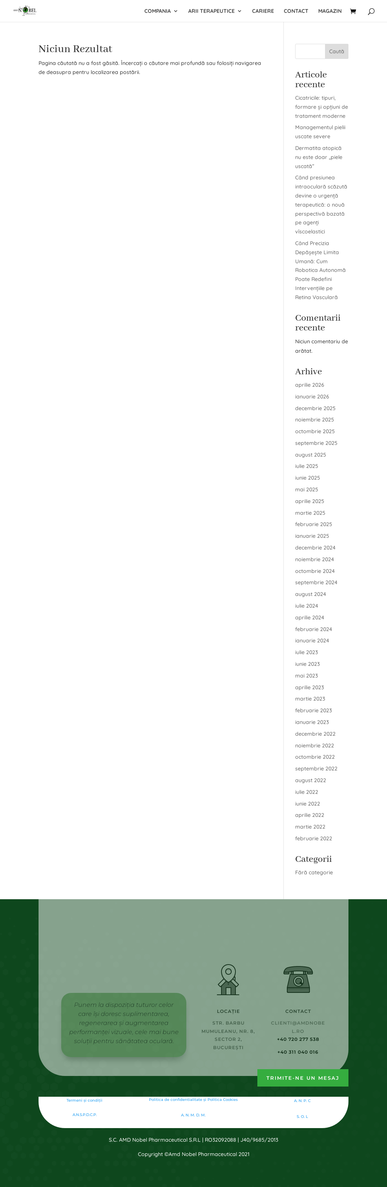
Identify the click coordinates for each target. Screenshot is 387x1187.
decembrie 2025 (315, 408)
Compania (157, 11)
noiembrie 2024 (314, 559)
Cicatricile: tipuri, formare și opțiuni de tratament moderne (321, 106)
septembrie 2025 (316, 443)
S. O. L (302, 1116)
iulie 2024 (306, 605)
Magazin (330, 11)
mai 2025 (306, 489)
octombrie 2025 (315, 431)
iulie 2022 (306, 792)
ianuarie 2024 (312, 640)
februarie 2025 (313, 524)
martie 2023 (310, 698)
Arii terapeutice (211, 11)
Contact (296, 11)
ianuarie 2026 (312, 396)
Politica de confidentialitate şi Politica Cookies (193, 1099)
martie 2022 (310, 826)
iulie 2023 (306, 652)
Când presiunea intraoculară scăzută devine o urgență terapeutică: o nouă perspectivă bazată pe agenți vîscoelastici (321, 204)
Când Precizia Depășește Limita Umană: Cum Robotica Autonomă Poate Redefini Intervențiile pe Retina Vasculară (320, 270)
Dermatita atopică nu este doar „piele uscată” (318, 157)
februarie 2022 (313, 838)
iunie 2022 (307, 803)
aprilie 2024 (309, 617)
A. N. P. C (302, 1100)
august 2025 (310, 454)
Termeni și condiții (84, 1100)
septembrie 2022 (316, 768)
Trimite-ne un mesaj (302, 1078)
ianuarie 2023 (312, 722)
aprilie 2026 (309, 384)
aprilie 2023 (309, 687)
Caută (336, 51)
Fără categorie (314, 872)
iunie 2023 (307, 664)
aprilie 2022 (309, 815)
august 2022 (310, 780)
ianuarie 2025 (312, 536)
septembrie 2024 (316, 582)
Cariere (263, 11)
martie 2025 (310, 512)
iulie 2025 (306, 466)
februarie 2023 (313, 710)
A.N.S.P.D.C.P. (85, 1114)
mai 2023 (306, 675)
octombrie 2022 (315, 756)
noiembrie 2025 (314, 419)
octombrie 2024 (315, 571)
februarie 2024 (313, 629)
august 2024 (310, 594)
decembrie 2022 (315, 733)
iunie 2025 (307, 477)
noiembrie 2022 (314, 745)
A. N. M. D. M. (193, 1115)
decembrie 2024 (315, 547)
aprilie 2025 (309, 501)
